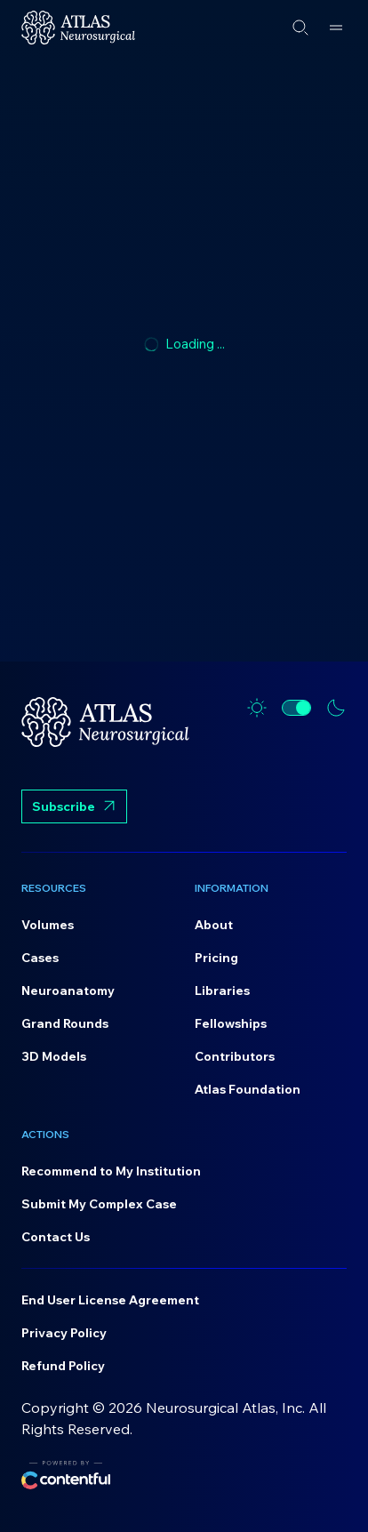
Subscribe (74, 808)
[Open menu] (336, 27)
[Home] (78, 27)
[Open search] (300, 27)
